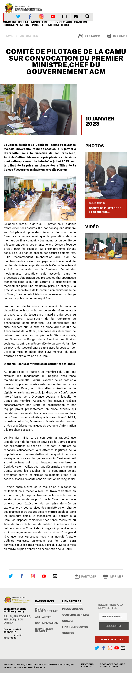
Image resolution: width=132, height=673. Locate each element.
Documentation (16, 25)
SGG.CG (67, 621)
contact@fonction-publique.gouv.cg (15, 610)
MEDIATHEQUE (59, 25)
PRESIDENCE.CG (72, 609)
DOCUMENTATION (46, 623)
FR (76, 16)
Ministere (39, 22)
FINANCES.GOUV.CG (75, 627)
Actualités (29, 36)
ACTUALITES (43, 617)
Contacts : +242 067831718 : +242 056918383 (12, 633)
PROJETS (39, 25)
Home (9, 36)
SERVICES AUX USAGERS (69, 22)
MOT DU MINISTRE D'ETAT (46, 610)
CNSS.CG (68, 633)
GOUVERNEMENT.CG (75, 615)
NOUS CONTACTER (112, 639)
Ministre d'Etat (16, 22)
